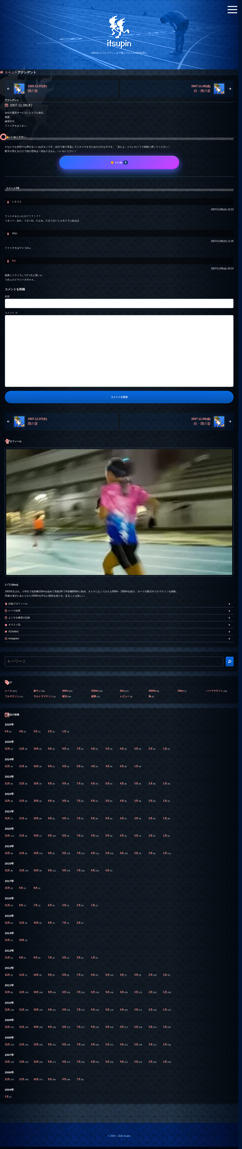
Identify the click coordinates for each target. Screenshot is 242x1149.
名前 (7, 296)
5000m (152, 690)
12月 (8, 748)
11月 (22, 748)
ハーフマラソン (214, 690)
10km (180, 690)
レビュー (125, 696)
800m (65, 690)
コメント (11, 312)
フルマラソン (12, 696)
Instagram (13, 638)
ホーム (9, 72)
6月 (93, 748)
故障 (93, 696)
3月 (36, 731)
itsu (14, 260)
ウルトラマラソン (43, 696)
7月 (79, 748)
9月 (50, 748)
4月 (21, 731)
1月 (64, 731)
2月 (50, 731)
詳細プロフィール (18, 603)
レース (8, 690)
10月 (36, 748)
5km (122, 690)
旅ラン (37, 690)
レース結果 (14, 610)
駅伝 (64, 696)
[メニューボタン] (232, 9)
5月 (7, 731)
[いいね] (119, 162)
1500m (95, 690)
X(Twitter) (13, 631)
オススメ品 (14, 624)
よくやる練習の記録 (19, 617)
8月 (64, 748)
